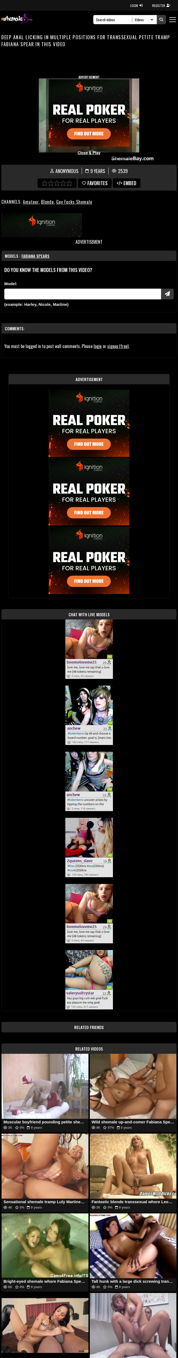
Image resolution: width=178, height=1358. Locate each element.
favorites (95, 183)
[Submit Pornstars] (167, 294)
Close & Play (89, 153)
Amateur (31, 202)
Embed (126, 183)
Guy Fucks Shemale (74, 202)
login (98, 346)
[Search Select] (143, 20)
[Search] (114, 19)
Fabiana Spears (35, 256)
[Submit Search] (161, 19)
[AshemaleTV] (17, 19)
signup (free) (118, 346)
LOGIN (136, 5)
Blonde (47, 202)
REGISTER (161, 5)
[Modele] (82, 294)
